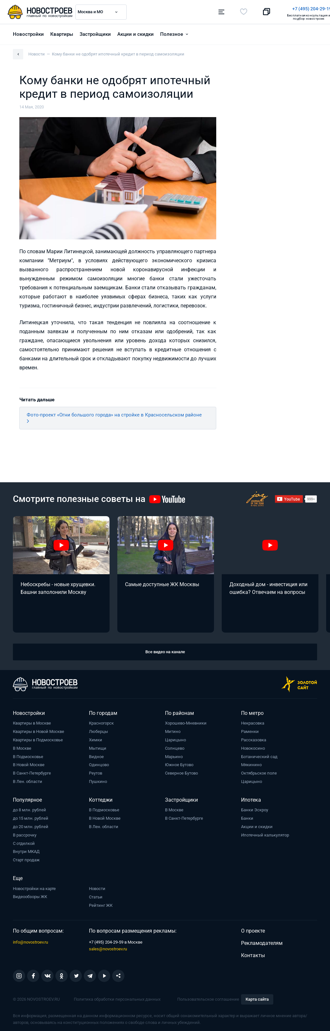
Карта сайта (257, 997)
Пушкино (98, 779)
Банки (247, 816)
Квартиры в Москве (32, 721)
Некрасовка (252, 721)
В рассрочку (24, 833)
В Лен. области (27, 779)
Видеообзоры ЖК (30, 895)
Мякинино (251, 763)
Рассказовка (253, 738)
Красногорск (101, 721)
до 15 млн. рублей (30, 816)
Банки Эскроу (254, 808)
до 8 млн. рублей (29, 808)
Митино (172, 729)
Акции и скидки (135, 32)
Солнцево (174, 746)
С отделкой (24, 841)
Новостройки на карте (34, 887)
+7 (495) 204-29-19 (194, 8)
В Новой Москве (28, 763)
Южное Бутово (179, 763)
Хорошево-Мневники (186, 721)
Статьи (95, 895)
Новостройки (28, 32)
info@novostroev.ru (30, 940)
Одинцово (99, 763)
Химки (95, 738)
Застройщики (95, 32)
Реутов (95, 771)
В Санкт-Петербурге (32, 771)
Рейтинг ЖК (100, 903)
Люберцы (98, 729)
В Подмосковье (28, 755)
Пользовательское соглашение (208, 997)
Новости (97, 887)
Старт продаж (26, 858)
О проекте (253, 929)
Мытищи (97, 746)
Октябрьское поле (259, 771)
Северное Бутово (181, 771)
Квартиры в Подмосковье (38, 738)
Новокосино (253, 746)
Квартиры (61, 32)
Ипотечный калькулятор (265, 833)
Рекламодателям (262, 941)
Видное (96, 755)
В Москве (22, 746)
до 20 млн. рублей (30, 825)
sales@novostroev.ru (108, 947)
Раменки (250, 729)
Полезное (171, 32)
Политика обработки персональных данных (117, 997)
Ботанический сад (259, 755)
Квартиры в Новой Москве (38, 729)
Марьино (174, 755)
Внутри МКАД (26, 849)
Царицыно (175, 738)
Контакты (253, 954)
